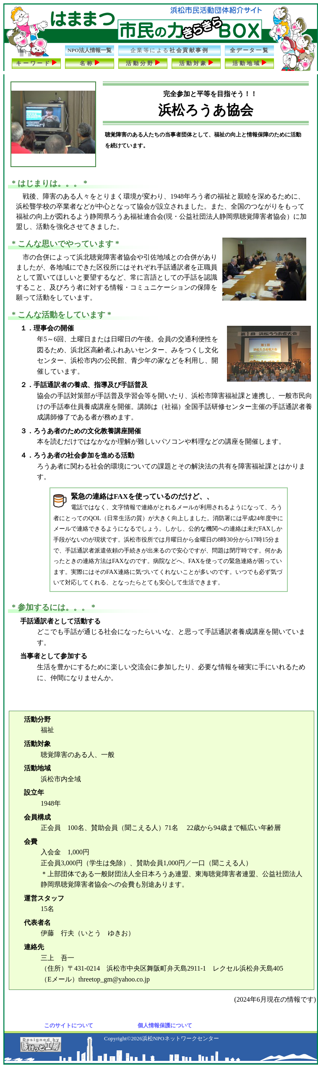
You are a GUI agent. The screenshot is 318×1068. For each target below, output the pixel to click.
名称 (90, 62)
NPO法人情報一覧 (90, 50)
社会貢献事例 (169, 50)
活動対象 (196, 62)
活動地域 (249, 62)
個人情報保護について (165, 1025)
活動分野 (143, 62)
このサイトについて (68, 1025)
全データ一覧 (249, 50)
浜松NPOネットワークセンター (180, 1038)
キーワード (36, 62)
